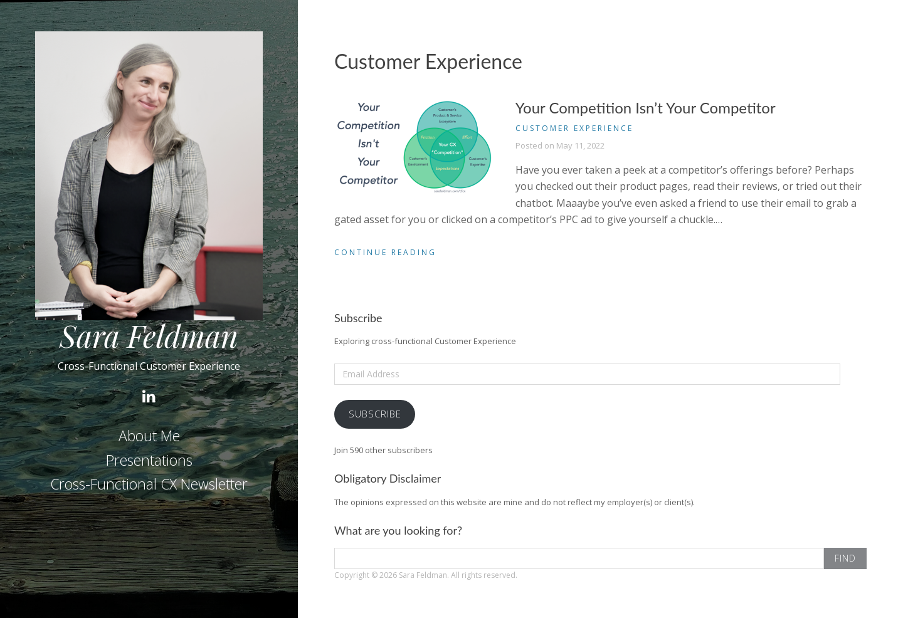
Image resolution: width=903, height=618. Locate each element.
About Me (149, 436)
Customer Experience (574, 128)
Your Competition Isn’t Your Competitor (645, 107)
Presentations (149, 460)
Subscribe (375, 413)
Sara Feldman (149, 335)
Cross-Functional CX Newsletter (149, 484)
